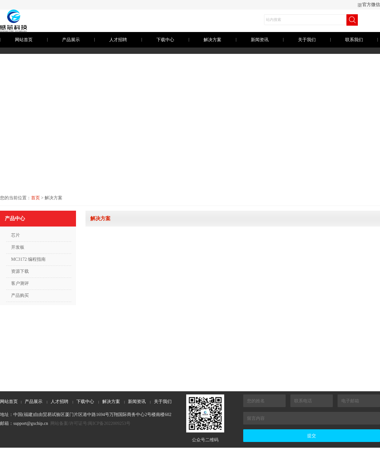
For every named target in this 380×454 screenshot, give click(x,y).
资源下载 (20, 271)
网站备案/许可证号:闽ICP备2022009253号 (90, 423)
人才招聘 (118, 39)
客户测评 (20, 283)
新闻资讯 (260, 39)
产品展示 (71, 39)
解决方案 (212, 39)
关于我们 (307, 39)
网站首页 (24, 39)
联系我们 (354, 39)
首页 (35, 197)
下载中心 (165, 39)
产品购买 (20, 295)
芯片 (15, 235)
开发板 (17, 247)
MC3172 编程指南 (28, 259)
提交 (311, 435)
